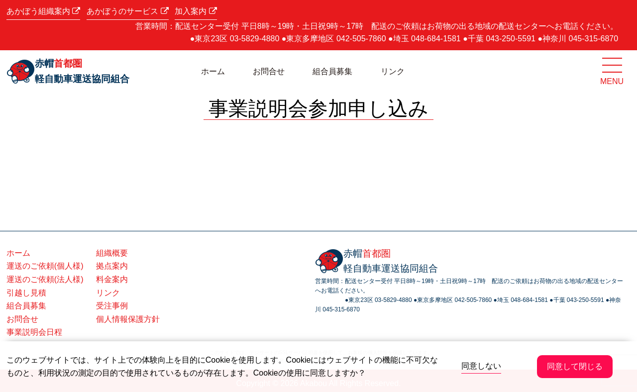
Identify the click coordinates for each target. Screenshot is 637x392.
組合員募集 (332, 71)
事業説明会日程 (34, 332)
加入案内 (195, 11)
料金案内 (112, 279)
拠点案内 (112, 266)
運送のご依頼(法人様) (45, 279)
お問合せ (269, 71)
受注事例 (112, 305)
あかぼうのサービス (127, 11)
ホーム (213, 71)
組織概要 (112, 253)
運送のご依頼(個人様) (45, 266)
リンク (393, 71)
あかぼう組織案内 (43, 11)
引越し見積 (26, 293)
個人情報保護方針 (128, 319)
